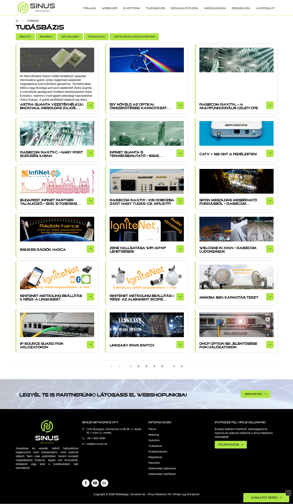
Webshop (109, 8)
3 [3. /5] (146, 366)
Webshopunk (254, 394)
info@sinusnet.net (96, 444)
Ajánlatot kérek (264, 497)
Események (241, 8)
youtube (95, 483)
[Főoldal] (17, 20)
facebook (86, 483)
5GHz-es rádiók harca (43, 249)
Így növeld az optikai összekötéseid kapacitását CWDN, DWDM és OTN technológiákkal (138, 109)
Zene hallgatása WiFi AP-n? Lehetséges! (138, 249)
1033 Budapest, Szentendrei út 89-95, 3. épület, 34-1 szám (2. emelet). (114, 431)
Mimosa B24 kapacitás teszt (228, 296)
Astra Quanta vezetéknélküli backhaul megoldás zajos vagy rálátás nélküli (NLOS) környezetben (51, 109)
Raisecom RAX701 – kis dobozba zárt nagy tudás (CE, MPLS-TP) (142, 201)
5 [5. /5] (162, 366)
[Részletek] (90, 105)
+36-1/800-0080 (95, 438)
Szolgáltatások (185, 8)
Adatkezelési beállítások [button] (162, 474)
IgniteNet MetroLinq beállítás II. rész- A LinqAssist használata (51, 298)
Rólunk (89, 8)
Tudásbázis (155, 8)
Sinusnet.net (137, 494)
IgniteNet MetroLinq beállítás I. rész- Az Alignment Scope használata (142, 298)
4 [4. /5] (154, 366)
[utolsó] (181, 366)
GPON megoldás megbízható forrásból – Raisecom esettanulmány (228, 203)
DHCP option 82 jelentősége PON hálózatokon (228, 344)
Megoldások (215, 8)
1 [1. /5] (131, 366)
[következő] (173, 366)
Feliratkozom (229, 444)
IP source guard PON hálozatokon (41, 344)
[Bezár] (288, 493)
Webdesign (122, 494)
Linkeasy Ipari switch (132, 344)
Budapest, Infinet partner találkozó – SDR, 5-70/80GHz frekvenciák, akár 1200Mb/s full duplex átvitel (49, 205)
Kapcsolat (265, 8)
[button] (25, 36)
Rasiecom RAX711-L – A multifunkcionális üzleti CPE (228, 105)
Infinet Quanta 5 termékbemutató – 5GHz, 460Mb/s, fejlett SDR (135, 155)
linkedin (104, 483)
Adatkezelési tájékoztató (162, 468)
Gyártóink (131, 8)
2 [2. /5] (138, 366)
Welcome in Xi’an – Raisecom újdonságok (227, 249)
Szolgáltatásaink (157, 451)
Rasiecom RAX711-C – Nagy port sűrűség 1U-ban (51, 153)
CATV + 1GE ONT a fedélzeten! (228, 153)
